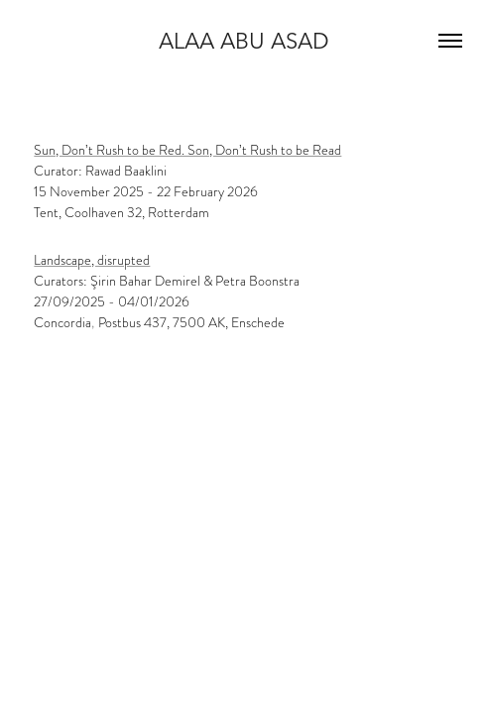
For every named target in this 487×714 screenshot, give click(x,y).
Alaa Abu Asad (244, 41)
